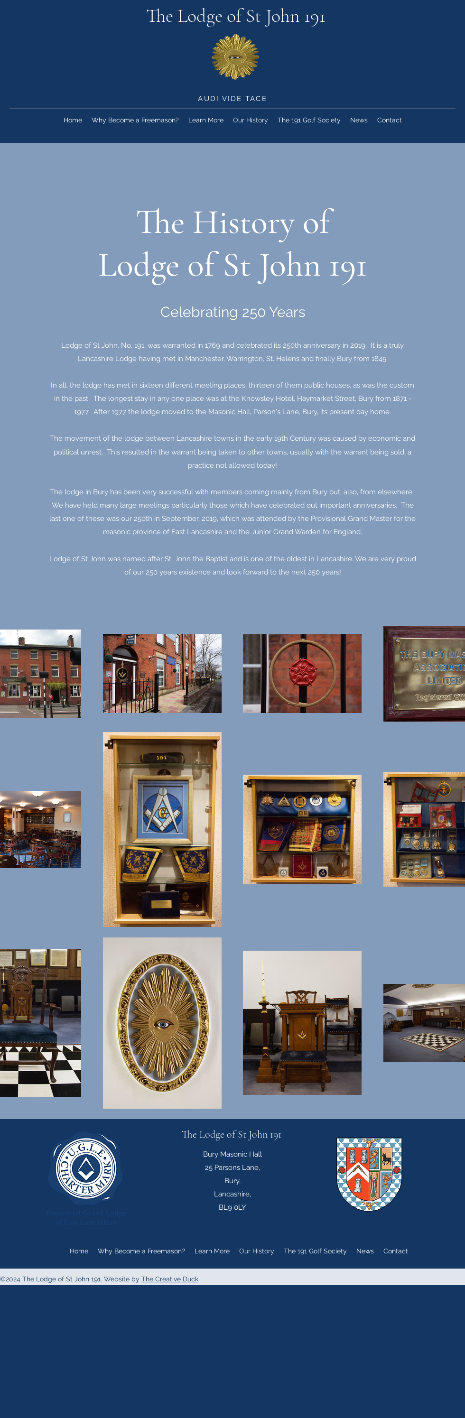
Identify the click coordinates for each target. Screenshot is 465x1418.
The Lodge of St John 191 (236, 15)
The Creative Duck (169, 1279)
